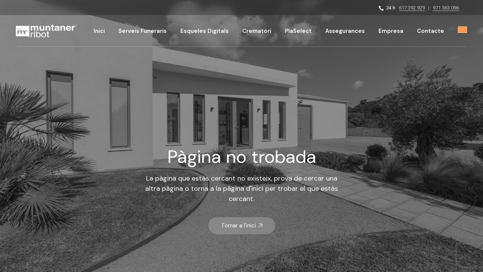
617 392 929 (412, 7)
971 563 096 (446, 7)
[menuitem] (462, 31)
